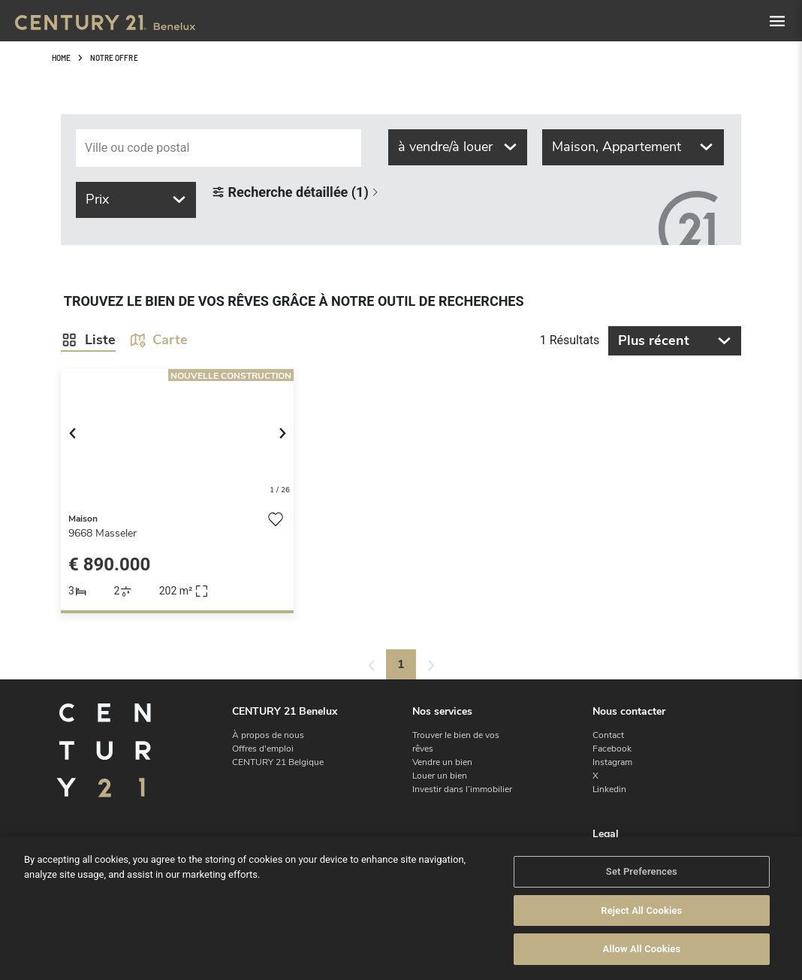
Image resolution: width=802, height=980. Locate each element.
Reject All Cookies (641, 910)
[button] (78, 435)
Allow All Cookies (642, 948)
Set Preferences (641, 871)
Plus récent (674, 340)
